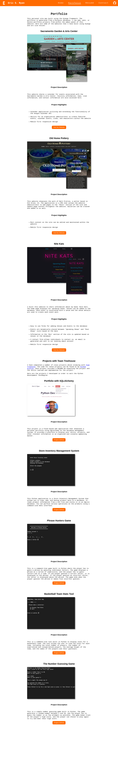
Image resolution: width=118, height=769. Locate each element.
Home (61, 3)
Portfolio (74, 3)
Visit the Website (59, 134)
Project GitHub (59, 462)
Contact (104, 3)
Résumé (90, 3)
